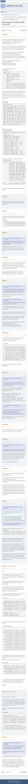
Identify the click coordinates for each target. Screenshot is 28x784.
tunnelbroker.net (17, 703)
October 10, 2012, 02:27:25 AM (7, 213)
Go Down (3, 30)
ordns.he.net (5, 365)
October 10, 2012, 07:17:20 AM (7, 282)
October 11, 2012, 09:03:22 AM (7, 503)
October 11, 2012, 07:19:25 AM (7, 470)
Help (8, 780)
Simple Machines (17, 782)
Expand (9, 130)
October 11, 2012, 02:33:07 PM (7, 568)
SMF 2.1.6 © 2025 (10, 782)
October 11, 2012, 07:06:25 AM (7, 441)
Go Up (2, 772)
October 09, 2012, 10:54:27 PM (7, 36)
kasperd (4, 211)
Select (6, 70)
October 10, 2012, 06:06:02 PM (7, 334)
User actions (23, 30)
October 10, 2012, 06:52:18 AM (7, 259)
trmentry (4, 566)
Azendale (4, 34)
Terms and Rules (13, 780)
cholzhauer (5, 424)
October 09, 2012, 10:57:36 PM (7, 198)
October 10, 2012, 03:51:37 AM (7, 234)
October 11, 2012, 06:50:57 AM (7, 374)
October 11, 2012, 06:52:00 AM (7, 426)
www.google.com (15, 595)
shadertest (5, 332)
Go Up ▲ (18, 780)
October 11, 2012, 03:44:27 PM (7, 739)
